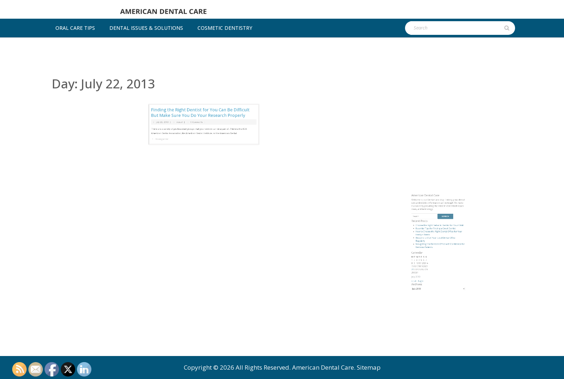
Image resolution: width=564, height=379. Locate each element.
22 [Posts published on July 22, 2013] (423, 277)
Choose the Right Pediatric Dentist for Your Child (439, 250)
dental (189, 104)
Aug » (427, 284)
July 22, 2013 (179, 104)
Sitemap (369, 367)
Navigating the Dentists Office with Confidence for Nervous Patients (439, 262)
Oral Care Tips (75, 27)
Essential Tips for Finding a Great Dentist (437, 252)
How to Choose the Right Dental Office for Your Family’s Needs (439, 255)
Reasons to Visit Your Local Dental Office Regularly (437, 258)
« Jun (423, 284)
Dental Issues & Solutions (146, 27)
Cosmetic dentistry (224, 27)
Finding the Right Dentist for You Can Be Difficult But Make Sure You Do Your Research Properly (201, 98)
